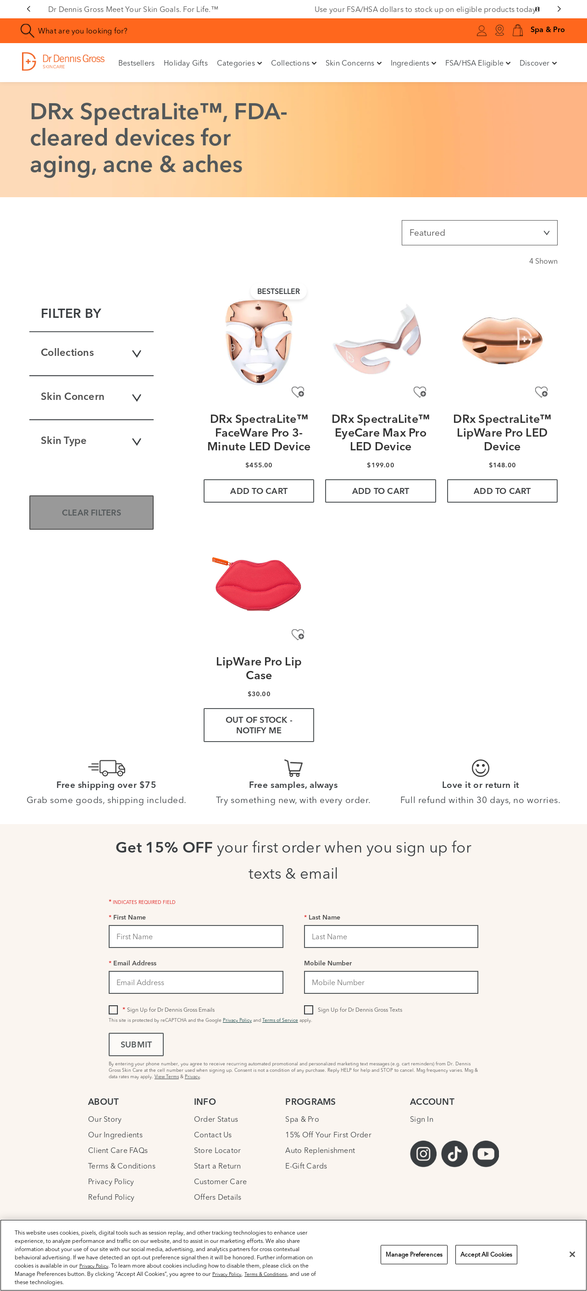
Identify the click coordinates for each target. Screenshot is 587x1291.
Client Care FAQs (118, 1150)
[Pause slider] (537, 9)
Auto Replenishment (320, 1150)
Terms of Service (280, 1020)
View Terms (167, 1077)
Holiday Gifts (186, 62)
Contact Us (213, 1134)
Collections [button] (293, 62)
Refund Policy (111, 1197)
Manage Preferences (414, 1254)
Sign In (421, 1119)
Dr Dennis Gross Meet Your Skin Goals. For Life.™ (133, 9)
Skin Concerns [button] (354, 62)
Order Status (216, 1119)
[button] (518, 31)
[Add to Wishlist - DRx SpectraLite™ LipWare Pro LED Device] (541, 392)
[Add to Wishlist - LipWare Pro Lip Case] (298, 634)
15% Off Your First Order (328, 1134)
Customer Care (220, 1181)
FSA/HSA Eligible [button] (477, 62)
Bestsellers (136, 62)
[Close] (572, 1254)
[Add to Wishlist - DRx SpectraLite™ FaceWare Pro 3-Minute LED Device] (298, 392)
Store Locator (217, 1150)
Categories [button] (239, 62)
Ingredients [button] (413, 62)
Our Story (105, 1119)
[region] (293, 1255)
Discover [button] (538, 62)
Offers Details (218, 1197)
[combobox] (171, 30)
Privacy (192, 1077)
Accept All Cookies (486, 1254)
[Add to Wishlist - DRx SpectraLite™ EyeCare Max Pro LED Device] (420, 392)
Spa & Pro (302, 1119)
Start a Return (217, 1165)
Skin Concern (91, 397)
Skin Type (91, 441)
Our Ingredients (115, 1134)
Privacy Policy (237, 1020)
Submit (136, 1045)
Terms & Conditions (121, 1165)
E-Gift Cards (306, 1165)
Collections (91, 353)
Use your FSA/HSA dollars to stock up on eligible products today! (427, 9)
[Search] (28, 31)
